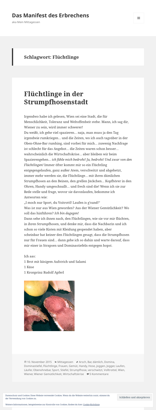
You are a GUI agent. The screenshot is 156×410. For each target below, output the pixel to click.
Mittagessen (65, 362)
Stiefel (64, 370)
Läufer (28, 370)
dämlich (98, 362)
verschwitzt (95, 370)
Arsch (82, 362)
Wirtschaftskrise (73, 374)
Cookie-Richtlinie (91, 404)
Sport (55, 370)
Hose (91, 366)
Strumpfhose (78, 370)
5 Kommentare (99, 374)
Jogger (110, 366)
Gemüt (73, 366)
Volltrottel (110, 370)
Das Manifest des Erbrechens (50, 15)
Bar (89, 362)
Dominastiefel (33, 366)
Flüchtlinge (50, 366)
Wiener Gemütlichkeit (48, 374)
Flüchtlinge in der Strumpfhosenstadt (56, 97)
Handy (83, 366)
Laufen (120, 366)
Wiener (28, 374)
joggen (100, 366)
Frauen (63, 366)
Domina (109, 362)
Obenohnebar (42, 370)
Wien (121, 370)
